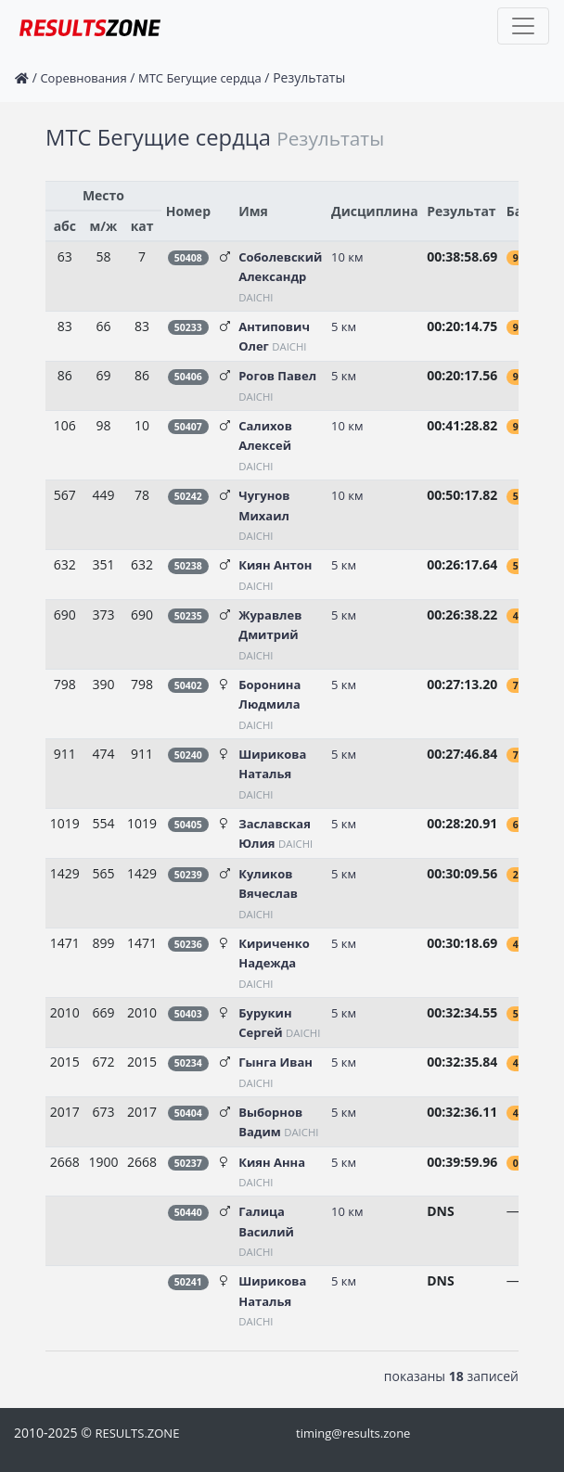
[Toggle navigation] (523, 26)
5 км (343, 326)
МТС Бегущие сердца (200, 78)
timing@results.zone (353, 1433)
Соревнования (83, 78)
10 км (347, 257)
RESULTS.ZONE (137, 1433)
